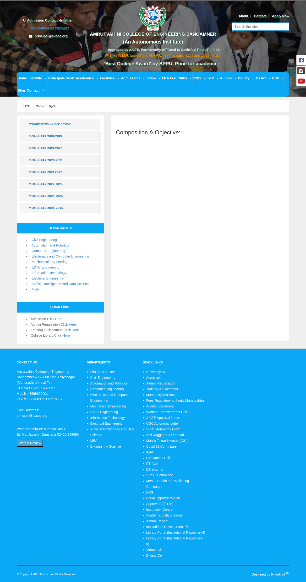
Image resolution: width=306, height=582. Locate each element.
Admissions (133, 78)
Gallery (246, 78)
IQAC (150, 452)
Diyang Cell (155, 555)
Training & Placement (162, 389)
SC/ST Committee (159, 475)
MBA (34, 289)
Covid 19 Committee (161, 446)
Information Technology (48, 273)
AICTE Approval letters (163, 418)
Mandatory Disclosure (162, 395)
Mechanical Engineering (48, 262)
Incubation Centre (159, 509)
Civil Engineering (43, 240)
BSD (278, 78)
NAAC (263, 78)
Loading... (200, 241)
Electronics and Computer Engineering (59, 256)
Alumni (228, 78)
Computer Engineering (47, 251)
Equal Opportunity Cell (163, 498)
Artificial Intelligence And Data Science (59, 284)
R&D (199, 78)
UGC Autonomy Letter (162, 423)
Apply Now (280, 16)
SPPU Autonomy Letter (163, 429)
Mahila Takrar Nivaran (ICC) (167, 441)
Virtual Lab (154, 550)
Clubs (185, 78)
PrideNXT (280, 574)
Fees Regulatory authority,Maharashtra (175, 400)
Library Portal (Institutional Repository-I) (175, 532)
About (243, 16)
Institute (38, 78)
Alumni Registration (160, 383)
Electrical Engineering (47, 278)
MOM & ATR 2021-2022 (45, 172)
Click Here (55, 319)
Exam (153, 78)
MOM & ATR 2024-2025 (46, 208)
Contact (260, 16)
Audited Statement (160, 406)
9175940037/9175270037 (49, 28)
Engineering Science (105, 446)
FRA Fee (169, 78)
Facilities (109, 78)
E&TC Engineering (45, 267)
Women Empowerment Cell (166, 412)
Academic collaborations (164, 515)
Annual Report (157, 521)
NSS (149, 492)
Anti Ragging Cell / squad (165, 435)
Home (22, 78)
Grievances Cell (158, 458)
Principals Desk (61, 78)
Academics (87, 78)
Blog (21, 90)
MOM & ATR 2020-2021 (45, 160)
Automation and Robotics (49, 245)
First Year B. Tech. (103, 372)
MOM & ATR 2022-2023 (46, 184)
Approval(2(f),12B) (160, 504)
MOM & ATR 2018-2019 (45, 136)
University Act (156, 372)
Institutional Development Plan (168, 527)
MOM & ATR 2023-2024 (46, 196)
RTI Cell (152, 464)
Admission (154, 377)
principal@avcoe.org (51, 36)
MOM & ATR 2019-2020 (45, 148)
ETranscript (154, 469)
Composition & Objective (50, 124)
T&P (213, 78)
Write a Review (30, 443)
